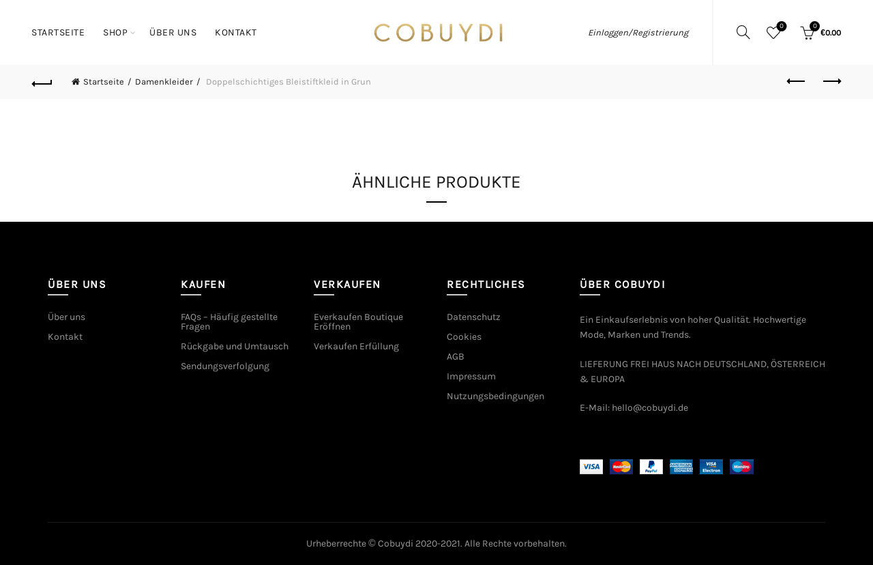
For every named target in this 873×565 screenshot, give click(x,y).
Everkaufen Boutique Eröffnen (358, 321)
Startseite (58, 32)
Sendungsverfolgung (225, 366)
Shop (115, 32)
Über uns (172, 32)
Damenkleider (164, 81)
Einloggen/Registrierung (638, 32)
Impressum (471, 376)
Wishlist (780, 27)
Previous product (797, 81)
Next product (831, 81)
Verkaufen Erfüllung (356, 346)
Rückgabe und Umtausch (234, 346)
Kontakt (236, 32)
